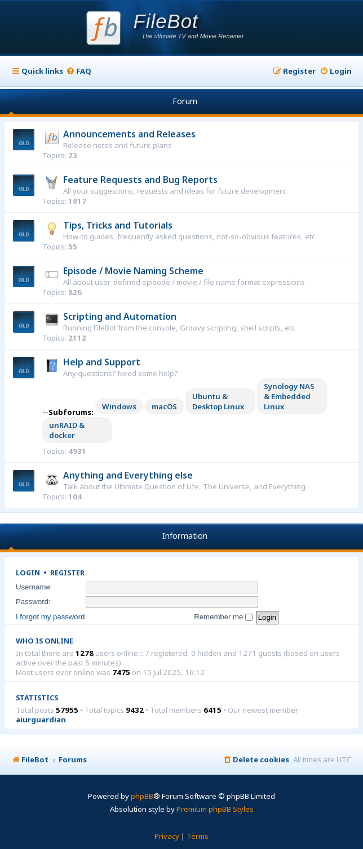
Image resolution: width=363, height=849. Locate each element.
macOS (164, 406)
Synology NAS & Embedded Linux (289, 396)
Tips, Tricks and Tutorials (117, 225)
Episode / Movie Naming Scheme (133, 271)
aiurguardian (41, 720)
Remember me (223, 617)
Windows (119, 406)
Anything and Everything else (128, 475)
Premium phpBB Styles (215, 809)
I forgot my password (50, 617)
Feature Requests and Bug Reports (140, 179)
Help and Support (101, 362)
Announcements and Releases (129, 134)
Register (67, 573)
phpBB (142, 796)
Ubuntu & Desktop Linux (218, 401)
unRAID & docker (67, 430)
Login (28, 573)
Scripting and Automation (119, 316)
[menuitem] (78, 71)
